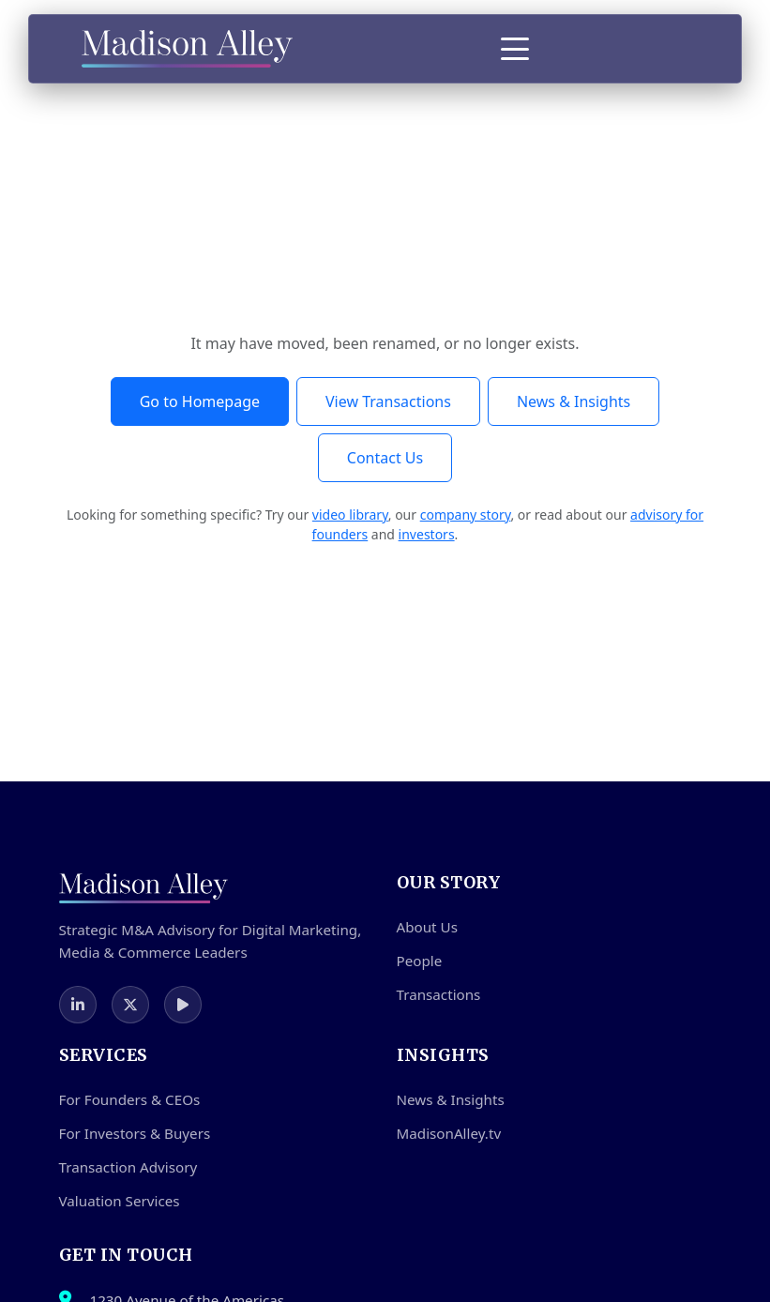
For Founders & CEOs (130, 1099)
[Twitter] (130, 1004)
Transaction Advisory (128, 1167)
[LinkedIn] (78, 1004)
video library (350, 514)
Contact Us (385, 457)
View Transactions (388, 401)
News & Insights (573, 401)
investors (427, 534)
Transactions (439, 994)
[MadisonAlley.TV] (183, 1004)
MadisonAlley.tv (449, 1133)
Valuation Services (119, 1200)
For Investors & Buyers (135, 1133)
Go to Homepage (200, 401)
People (420, 960)
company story (465, 514)
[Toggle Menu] (515, 49)
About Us (427, 926)
